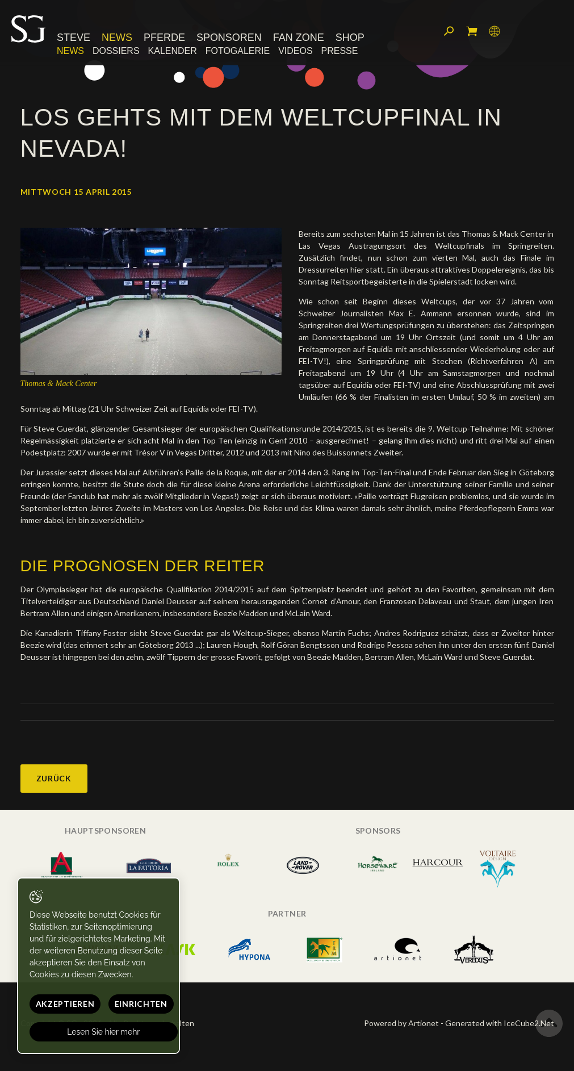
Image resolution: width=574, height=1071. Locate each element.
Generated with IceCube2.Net (499, 1023)
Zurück (54, 778)
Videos (295, 51)
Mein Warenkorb (471, 31)
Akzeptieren (65, 1004)
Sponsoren (229, 38)
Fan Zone (298, 38)
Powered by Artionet (401, 1023)
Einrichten (141, 1004)
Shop (350, 38)
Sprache (494, 31)
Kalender (172, 51)
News (117, 38)
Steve (73, 38)
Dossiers (116, 51)
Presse (339, 51)
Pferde (164, 38)
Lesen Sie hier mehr (104, 1031)
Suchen (449, 31)
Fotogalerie (238, 51)
